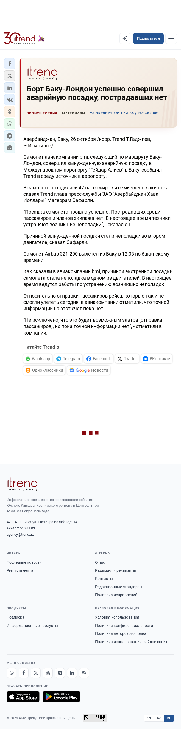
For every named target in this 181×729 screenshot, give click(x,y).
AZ (159, 718)
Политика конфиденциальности (124, 625)
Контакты (104, 578)
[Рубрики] (171, 38)
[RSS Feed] (84, 673)
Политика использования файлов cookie (131, 642)
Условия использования (117, 617)
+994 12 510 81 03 (21, 528)
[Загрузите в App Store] (23, 696)
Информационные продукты (32, 625)
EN (149, 718)
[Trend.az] (24, 38)
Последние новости (24, 562)
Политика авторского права (120, 633)
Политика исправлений (116, 595)
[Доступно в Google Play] (61, 696)
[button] (9, 63)
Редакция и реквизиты (115, 570)
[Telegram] (60, 673)
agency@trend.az (20, 534)
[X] (36, 673)
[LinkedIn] (72, 673)
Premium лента (20, 570)
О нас (100, 562)
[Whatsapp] (11, 673)
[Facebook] (24, 673)
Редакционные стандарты (118, 587)
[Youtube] (48, 673)
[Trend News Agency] (22, 484)
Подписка (15, 617)
